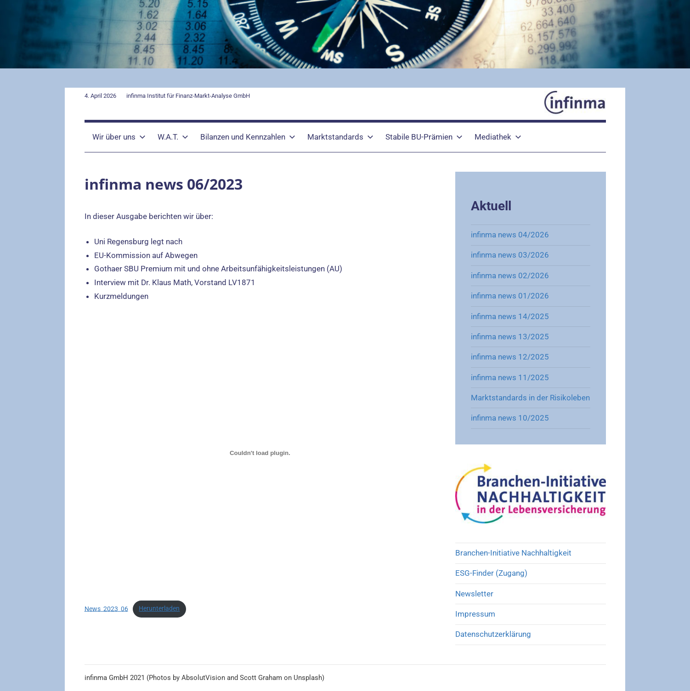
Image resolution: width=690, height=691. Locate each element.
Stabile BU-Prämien (424, 136)
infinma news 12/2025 (510, 356)
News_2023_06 (106, 608)
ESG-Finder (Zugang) (491, 573)
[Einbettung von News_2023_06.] (260, 452)
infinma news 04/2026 (510, 234)
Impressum (475, 613)
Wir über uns (119, 136)
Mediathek (498, 136)
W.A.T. (173, 136)
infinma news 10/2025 (510, 417)
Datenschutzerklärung (493, 634)
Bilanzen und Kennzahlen (247, 136)
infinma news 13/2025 (510, 336)
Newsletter (474, 593)
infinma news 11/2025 (510, 377)
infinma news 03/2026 (510, 254)
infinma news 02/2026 (510, 275)
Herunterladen (159, 608)
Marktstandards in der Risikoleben (530, 397)
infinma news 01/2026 (510, 295)
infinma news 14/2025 (510, 316)
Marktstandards (340, 136)
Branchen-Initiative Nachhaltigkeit (513, 552)
